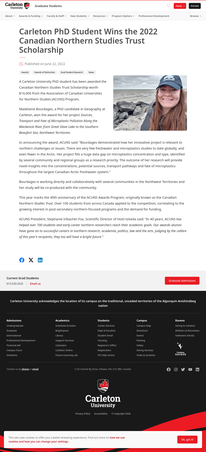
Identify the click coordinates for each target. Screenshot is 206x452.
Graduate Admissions (182, 280)
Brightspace (62, 330)
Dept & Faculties (107, 330)
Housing (102, 340)
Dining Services (145, 350)
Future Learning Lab (66, 355)
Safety (140, 345)
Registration (104, 350)
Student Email (105, 335)
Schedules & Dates (65, 325)
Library (59, 335)
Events (140, 335)
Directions (142, 330)
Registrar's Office (107, 345)
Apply (179, 5)
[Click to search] (168, 6)
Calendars (60, 345)
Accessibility (101, 413)
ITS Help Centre (106, 355)
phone (25, 369)
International (14, 335)
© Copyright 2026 (121, 413)
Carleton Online (64, 350)
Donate (195, 5)
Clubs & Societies (146, 355)
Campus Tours (14, 350)
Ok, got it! (187, 439)
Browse (194, 16)
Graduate (12, 330)
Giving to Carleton (185, 325)
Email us (35, 283)
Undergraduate (15, 325)
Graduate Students (48, 6)
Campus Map (144, 325)
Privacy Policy (82, 413)
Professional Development (21, 340)
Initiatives (12, 355)
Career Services (106, 325)
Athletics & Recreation (187, 330)
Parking (141, 340)
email (35, 369)
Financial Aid (13, 345)
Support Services (64, 340)
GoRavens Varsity (184, 335)
